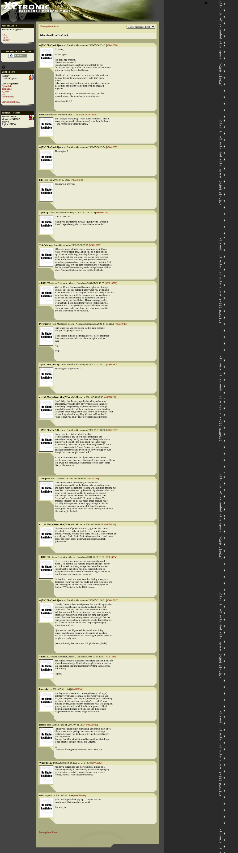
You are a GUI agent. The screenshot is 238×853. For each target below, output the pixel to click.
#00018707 (95, 245)
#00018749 (120, 324)
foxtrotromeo (8, 96)
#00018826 (109, 397)
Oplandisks (7, 86)
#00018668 (112, 45)
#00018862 (96, 762)
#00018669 (91, 114)
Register (5, 40)
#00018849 (111, 656)
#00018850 (76, 689)
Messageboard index (49, 26)
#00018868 (79, 795)
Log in (5, 37)
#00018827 (112, 430)
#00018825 (112, 364)
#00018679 (101, 212)
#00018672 (112, 147)
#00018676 (77, 180)
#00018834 (111, 557)
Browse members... (11, 102)
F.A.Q (4, 34)
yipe (4, 94)
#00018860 (91, 724)
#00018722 (111, 283)
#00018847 (112, 600)
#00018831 (109, 524)
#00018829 (92, 478)
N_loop (5, 91)
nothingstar (7, 88)
